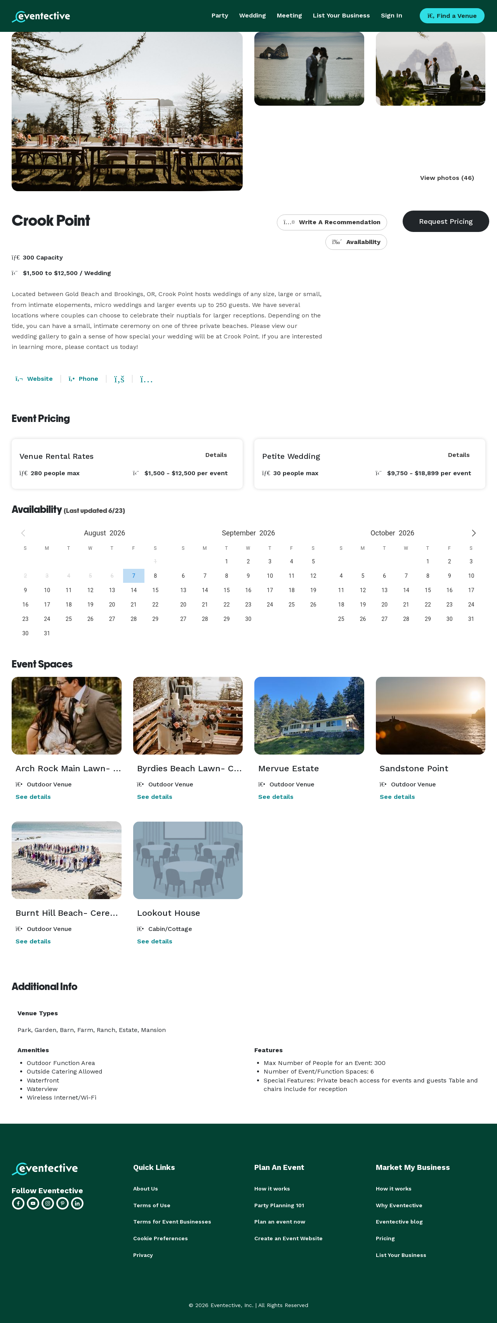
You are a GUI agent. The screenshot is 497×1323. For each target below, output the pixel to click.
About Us (145, 1188)
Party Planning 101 (279, 1205)
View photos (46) (447, 177)
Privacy (143, 1254)
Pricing (385, 1237)
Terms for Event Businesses (172, 1221)
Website (34, 378)
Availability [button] (356, 242)
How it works (272, 1188)
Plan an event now (279, 1221)
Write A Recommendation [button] (331, 222)
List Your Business (341, 15)
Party (220, 15)
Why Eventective (399, 1205)
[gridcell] (133, 575)
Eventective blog (399, 1221)
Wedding (252, 15)
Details (216, 454)
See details (33, 796)
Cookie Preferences (160, 1237)
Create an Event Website (288, 1237)
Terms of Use (151, 1205)
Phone (83, 378)
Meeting (289, 15)
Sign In (391, 15)
